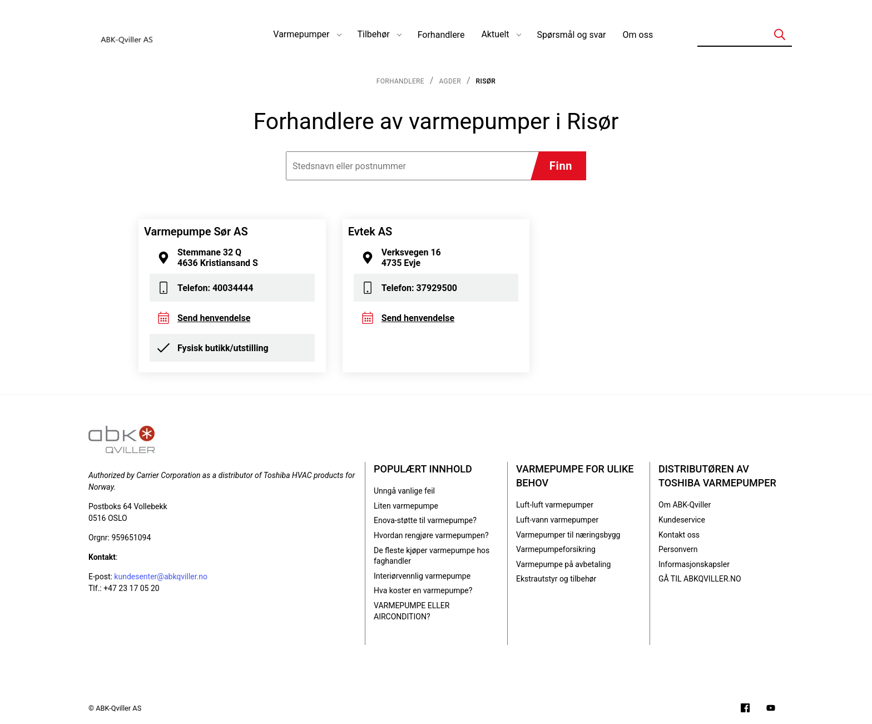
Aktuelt (495, 34)
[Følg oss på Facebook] (745, 709)
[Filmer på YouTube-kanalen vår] (771, 709)
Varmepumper (301, 34)
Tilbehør (374, 34)
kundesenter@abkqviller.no (160, 576)
